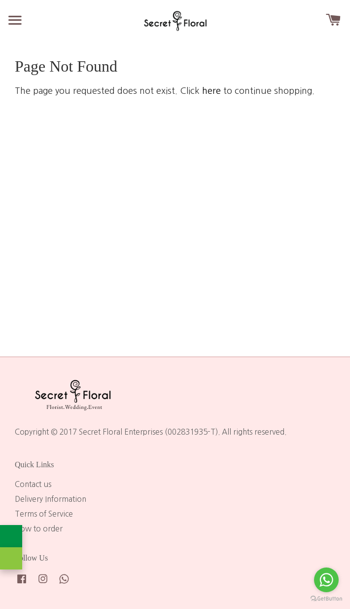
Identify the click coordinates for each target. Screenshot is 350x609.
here (211, 90)
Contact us (33, 484)
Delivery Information (50, 499)
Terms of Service (44, 514)
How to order (39, 528)
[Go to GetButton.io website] (326, 599)
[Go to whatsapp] (326, 580)
